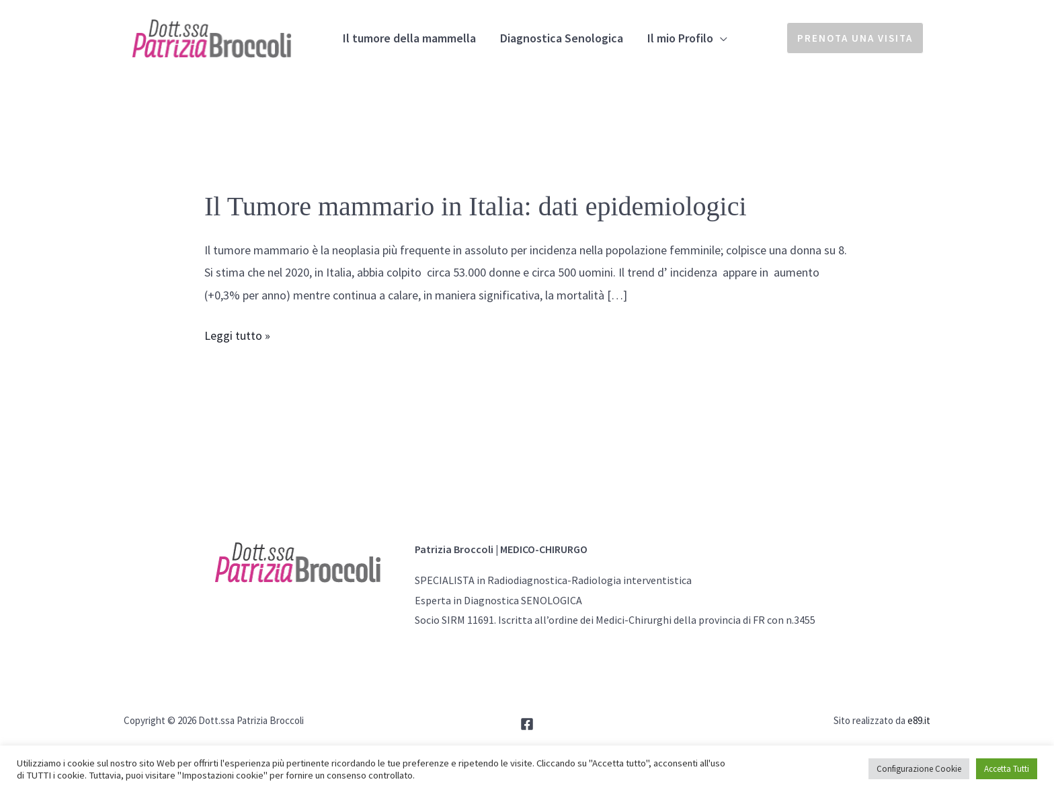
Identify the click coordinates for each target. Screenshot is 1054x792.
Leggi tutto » (237, 333)
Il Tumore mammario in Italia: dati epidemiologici (475, 206)
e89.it (918, 720)
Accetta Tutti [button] (1006, 769)
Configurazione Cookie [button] (919, 769)
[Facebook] (527, 724)
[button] (858, 38)
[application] (710, 38)
